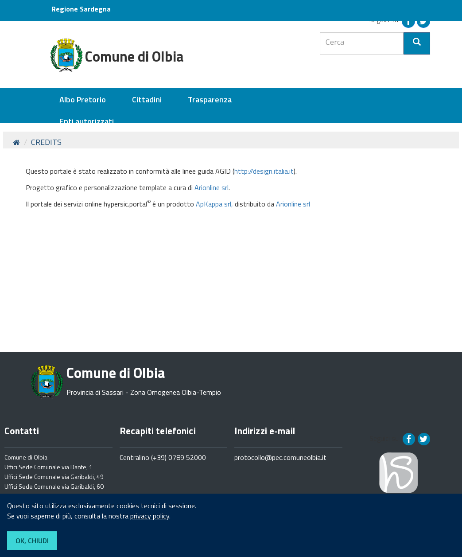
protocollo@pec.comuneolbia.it (280, 457)
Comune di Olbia (25, 457)
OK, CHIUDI (32, 540)
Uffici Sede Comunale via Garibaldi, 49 (54, 476)
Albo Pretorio (82, 99)
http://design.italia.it (264, 171)
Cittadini (147, 99)
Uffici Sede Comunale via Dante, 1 (48, 466)
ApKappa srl (213, 204)
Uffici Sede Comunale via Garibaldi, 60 (54, 486)
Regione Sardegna (81, 9)
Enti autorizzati (86, 121)
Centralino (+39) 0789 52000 (163, 457)
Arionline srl (211, 187)
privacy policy (149, 515)
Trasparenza (210, 99)
